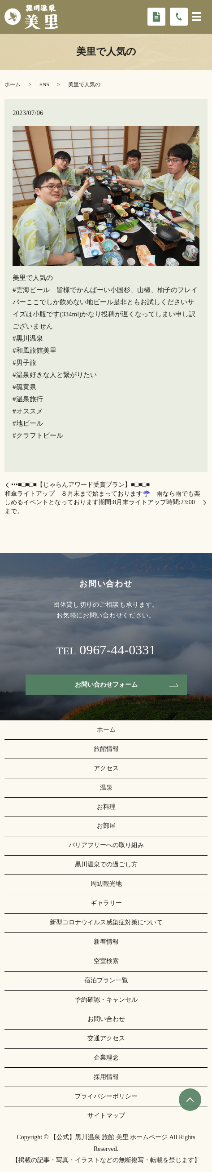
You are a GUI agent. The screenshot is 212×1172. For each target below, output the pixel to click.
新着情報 (106, 941)
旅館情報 (106, 749)
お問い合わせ (106, 1019)
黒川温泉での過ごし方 (106, 864)
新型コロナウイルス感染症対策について (106, 922)
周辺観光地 (106, 883)
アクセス (106, 768)
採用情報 (106, 1077)
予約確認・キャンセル (106, 999)
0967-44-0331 (117, 650)
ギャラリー (106, 903)
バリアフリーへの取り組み (106, 845)
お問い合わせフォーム (106, 684)
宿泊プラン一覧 (106, 980)
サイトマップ (106, 1115)
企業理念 (106, 1057)
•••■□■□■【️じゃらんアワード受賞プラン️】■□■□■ (80, 484)
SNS (44, 84)
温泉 (106, 787)
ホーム (12, 84)
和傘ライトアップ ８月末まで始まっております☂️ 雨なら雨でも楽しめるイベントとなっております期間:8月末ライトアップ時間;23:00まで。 (102, 502)
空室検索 (106, 961)
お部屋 (106, 825)
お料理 (106, 807)
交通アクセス (106, 1038)
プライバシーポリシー (106, 1096)
